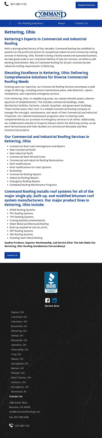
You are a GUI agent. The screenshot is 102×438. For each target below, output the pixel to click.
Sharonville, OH (19, 349)
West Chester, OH (21, 377)
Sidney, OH (17, 335)
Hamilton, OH (18, 344)
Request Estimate (86, 5)
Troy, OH (16, 354)
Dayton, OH (17, 312)
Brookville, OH (19, 326)
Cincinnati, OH (19, 316)
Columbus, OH (19, 321)
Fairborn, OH (18, 382)
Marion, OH (17, 368)
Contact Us (81, 23)
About (61, 23)
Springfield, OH (19, 363)
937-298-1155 (18, 4)
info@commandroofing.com (24, 411)
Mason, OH (17, 358)
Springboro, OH (20, 386)
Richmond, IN (18, 391)
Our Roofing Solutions (31, 23)
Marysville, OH (19, 340)
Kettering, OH (19, 330)
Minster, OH (18, 372)
